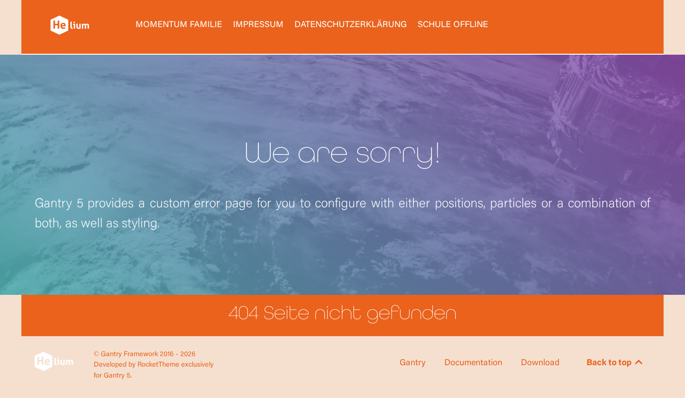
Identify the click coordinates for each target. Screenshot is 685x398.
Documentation (473, 363)
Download (540, 363)
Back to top (616, 363)
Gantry (413, 363)
